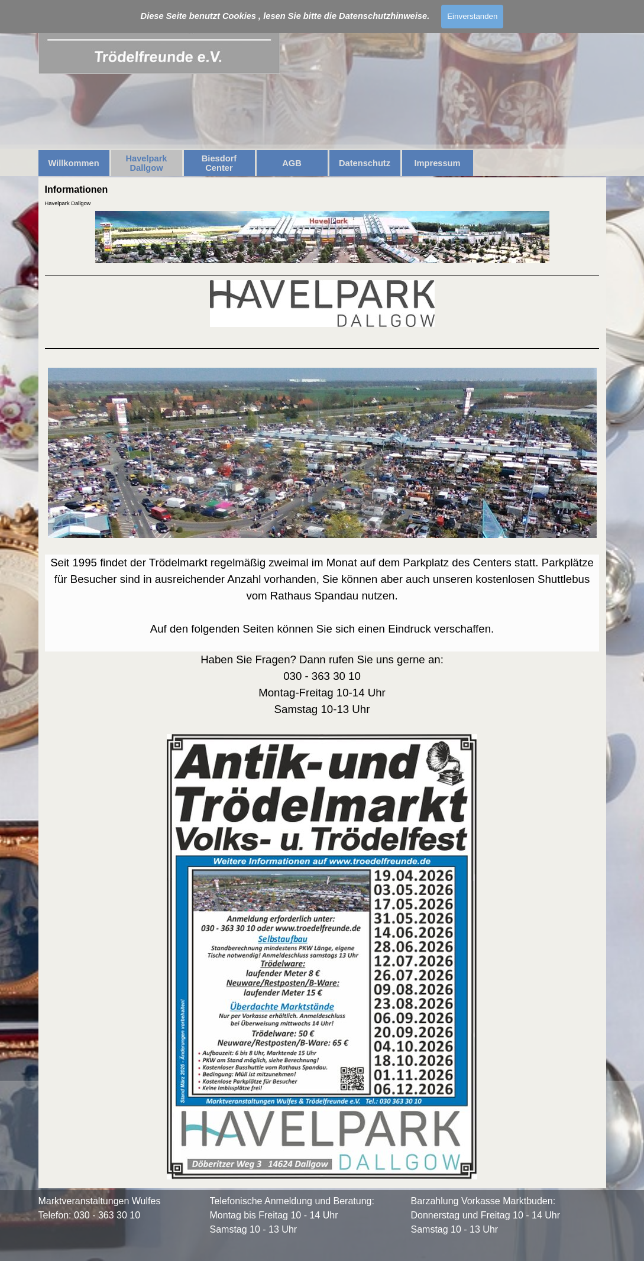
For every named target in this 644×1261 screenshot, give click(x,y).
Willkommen (73, 163)
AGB (292, 163)
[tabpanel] (322, 728)
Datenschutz (364, 163)
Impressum (437, 163)
